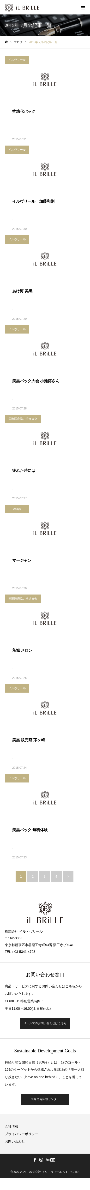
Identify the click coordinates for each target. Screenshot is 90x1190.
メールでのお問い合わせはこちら (45, 1023)
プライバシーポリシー (21, 1134)
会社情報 (11, 1126)
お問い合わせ (15, 1141)
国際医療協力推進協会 (22, 419)
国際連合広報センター (45, 1099)
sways (17, 508)
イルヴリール (17, 59)
